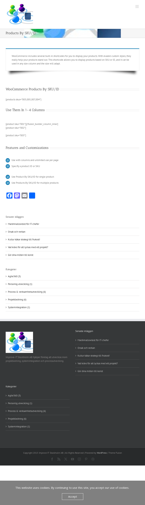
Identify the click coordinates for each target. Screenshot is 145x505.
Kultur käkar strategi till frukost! (24, 239)
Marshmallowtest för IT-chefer (23, 224)
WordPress (102, 452)
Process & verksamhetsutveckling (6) (27, 291)
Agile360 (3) (14, 276)
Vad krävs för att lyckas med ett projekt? (28, 247)
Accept (72, 496)
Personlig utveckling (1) (20, 284)
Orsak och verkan (16, 231)
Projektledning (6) (17, 299)
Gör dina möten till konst (20, 255)
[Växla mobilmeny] (137, 7)
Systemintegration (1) (19, 307)
